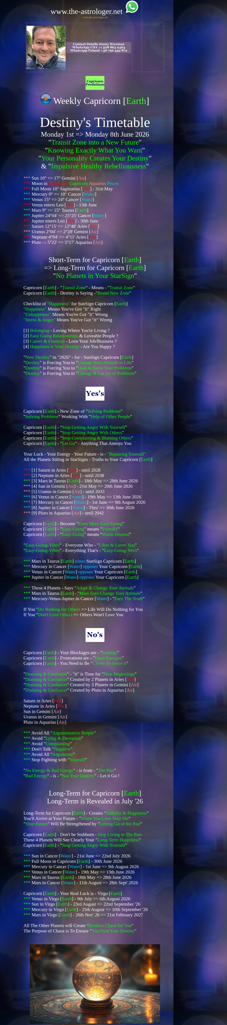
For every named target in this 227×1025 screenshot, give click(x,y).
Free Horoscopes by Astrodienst (148, 24)
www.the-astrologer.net (95, 17)
